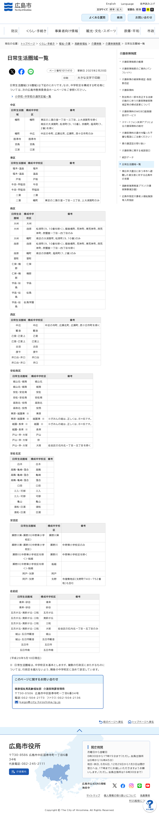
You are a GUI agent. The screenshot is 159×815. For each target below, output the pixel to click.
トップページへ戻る (143, 722)
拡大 (119, 9)
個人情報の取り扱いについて (120, 795)
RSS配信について (139, 801)
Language (127, 4)
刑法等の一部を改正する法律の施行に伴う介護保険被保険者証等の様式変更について (137, 101)
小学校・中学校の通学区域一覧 (33, 96)
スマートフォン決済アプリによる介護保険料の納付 (137, 124)
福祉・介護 (64, 43)
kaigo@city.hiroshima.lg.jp (40, 702)
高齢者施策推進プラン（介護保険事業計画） (136, 187)
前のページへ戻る (113, 722)
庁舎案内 (21, 771)
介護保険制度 (113, 43)
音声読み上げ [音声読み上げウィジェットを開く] (147, 4)
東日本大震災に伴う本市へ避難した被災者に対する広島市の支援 (137, 175)
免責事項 (145, 795)
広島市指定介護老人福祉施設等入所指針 (137, 198)
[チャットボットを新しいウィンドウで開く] (149, 811)
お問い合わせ (143, 17)
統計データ (128, 157)
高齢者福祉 (81, 43)
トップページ (28, 43)
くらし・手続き (47, 43)
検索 (120, 17)
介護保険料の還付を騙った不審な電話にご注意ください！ (137, 135)
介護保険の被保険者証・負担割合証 (137, 81)
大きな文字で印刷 (88, 77)
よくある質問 (97, 17)
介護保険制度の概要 (132, 62)
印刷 (66, 78)
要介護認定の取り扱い (133, 143)
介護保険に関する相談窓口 (136, 150)
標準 (112, 9)
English (111, 4)
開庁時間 (97, 747)
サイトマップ (93, 795)
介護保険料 (128, 90)
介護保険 (96, 43)
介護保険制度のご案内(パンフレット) (137, 70)
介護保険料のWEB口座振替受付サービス (137, 113)
